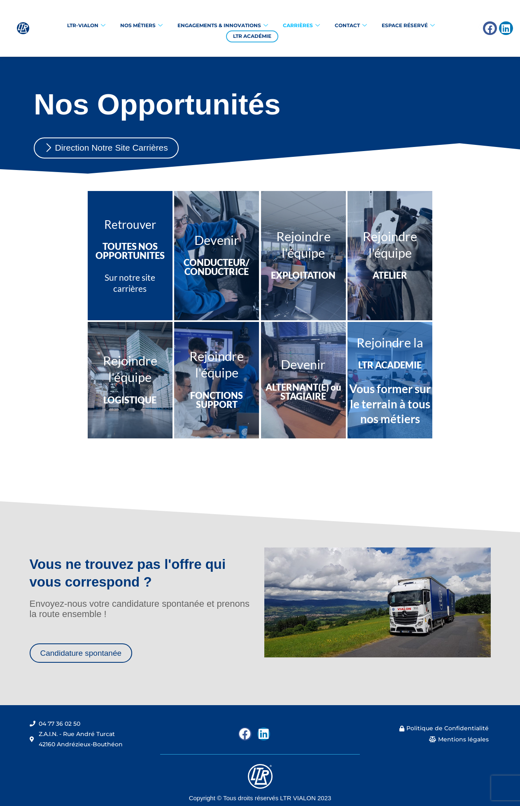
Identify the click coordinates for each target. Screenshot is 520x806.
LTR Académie (252, 36)
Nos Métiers (141, 26)
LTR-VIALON (86, 26)
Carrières (301, 26)
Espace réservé (408, 26)
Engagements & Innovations (222, 26)
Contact (351, 26)
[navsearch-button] (460, 28)
